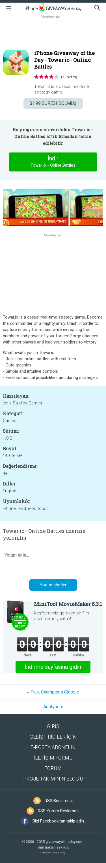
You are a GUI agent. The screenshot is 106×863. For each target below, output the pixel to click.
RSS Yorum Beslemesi (58, 810)
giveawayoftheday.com (64, 841)
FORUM (53, 768)
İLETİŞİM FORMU (53, 758)
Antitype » (53, 706)
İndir (53, 162)
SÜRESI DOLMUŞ (53, 103)
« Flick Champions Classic (53, 692)
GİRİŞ (53, 726)
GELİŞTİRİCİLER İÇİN (53, 737)
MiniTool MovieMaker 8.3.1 (68, 604)
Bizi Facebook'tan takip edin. (59, 821)
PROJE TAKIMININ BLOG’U (53, 779)
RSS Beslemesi (59, 800)
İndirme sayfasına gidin (53, 666)
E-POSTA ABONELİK (53, 747)
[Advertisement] (53, 33)
